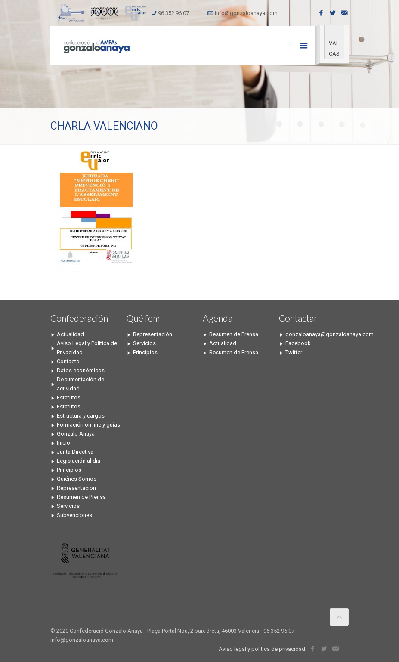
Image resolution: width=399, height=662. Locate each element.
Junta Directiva (75, 452)
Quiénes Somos (76, 479)
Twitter (293, 352)
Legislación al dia (78, 461)
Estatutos (68, 397)
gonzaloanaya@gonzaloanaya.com (317, 334)
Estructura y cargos (81, 415)
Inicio (63, 442)
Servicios (68, 506)
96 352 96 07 (173, 13)
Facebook (298, 343)
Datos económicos (81, 370)
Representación (76, 488)
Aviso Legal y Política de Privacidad (87, 348)
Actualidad (70, 334)
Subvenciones (74, 515)
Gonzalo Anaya (76, 433)
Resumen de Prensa (81, 497)
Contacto (68, 361)
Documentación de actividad (80, 384)
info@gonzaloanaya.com (246, 13)
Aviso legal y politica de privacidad (262, 649)
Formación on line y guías (88, 424)
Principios (69, 470)
